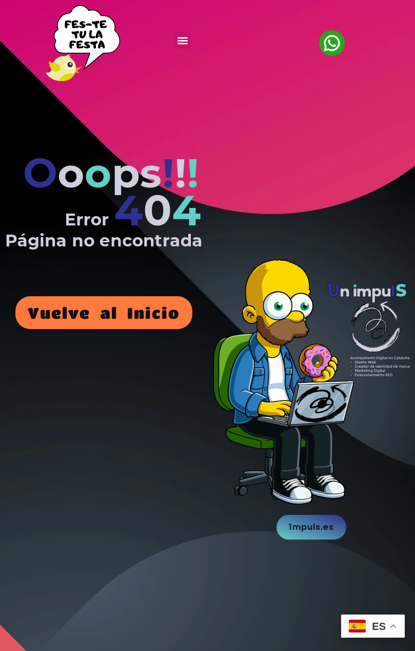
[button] (182, 40)
